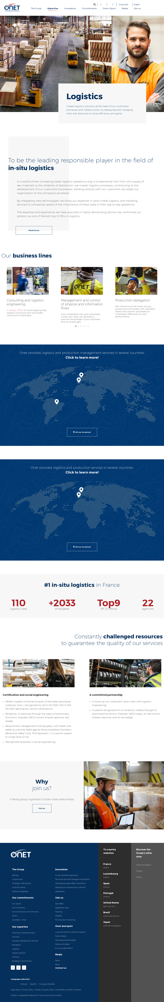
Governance (17, 879)
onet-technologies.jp (112, 925)
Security (15, 936)
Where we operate (20, 891)
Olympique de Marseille (65, 940)
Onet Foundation (143, 865)
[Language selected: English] (146, 4)
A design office (15, 310)
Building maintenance (22, 961)
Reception (16, 945)
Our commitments (23, 897)
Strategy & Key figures (21, 883)
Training (15, 957)
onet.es (106, 887)
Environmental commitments (25, 911)
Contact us (60, 968)
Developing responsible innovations (70, 883)
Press (57, 964)
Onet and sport (64, 926)
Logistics (15, 949)
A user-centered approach (66, 875)
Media (58, 954)
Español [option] (33, 984)
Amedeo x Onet (19, 920)
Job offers (59, 903)
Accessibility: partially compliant (68, 990)
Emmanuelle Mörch (64, 948)
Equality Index (48, 990)
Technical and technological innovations (72, 879)
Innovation (61, 869)
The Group (18, 869)
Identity (15, 875)
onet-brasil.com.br (111, 916)
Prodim (139, 871)
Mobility (58, 915)
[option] (24, 984)
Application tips (62, 907)
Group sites (123, 4)
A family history (19, 887)
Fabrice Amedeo (62, 944)
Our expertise (20, 926)
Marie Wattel (60, 936)
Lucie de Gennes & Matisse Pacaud (70, 932)
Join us (59, 897)
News (57, 960)
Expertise (13, 20)
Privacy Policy (27, 990)
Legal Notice (16, 990)
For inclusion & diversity (65, 920)
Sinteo (139, 877)
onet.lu (106, 877)
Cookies (38, 990)
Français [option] (24, 984)
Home (4, 20)
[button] (94, 4)
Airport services (18, 953)
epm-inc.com (109, 906)
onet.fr (106, 867)
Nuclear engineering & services (25, 941)
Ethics (14, 915)
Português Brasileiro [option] (47, 984)
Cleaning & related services (23, 932)
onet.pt (106, 896)
